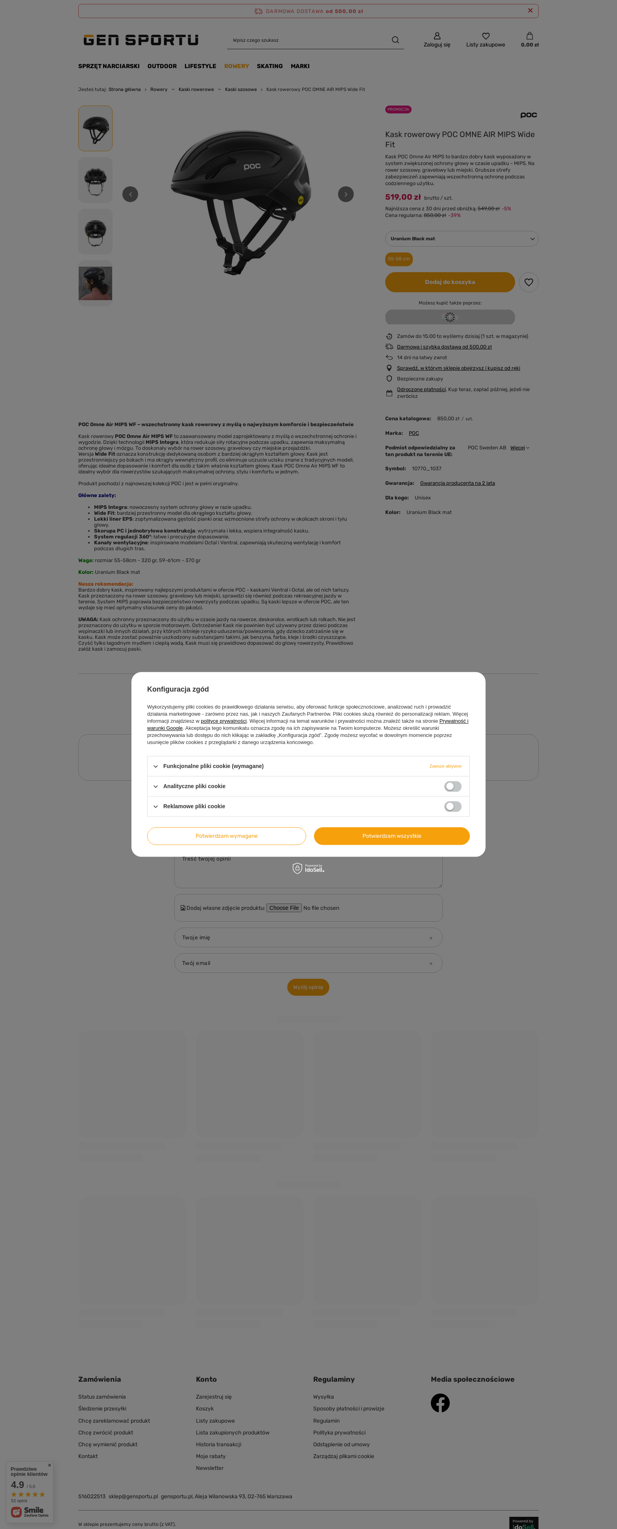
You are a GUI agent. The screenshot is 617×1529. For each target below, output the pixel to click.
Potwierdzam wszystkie (391, 836)
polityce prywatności (224, 721)
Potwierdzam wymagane (227, 836)
